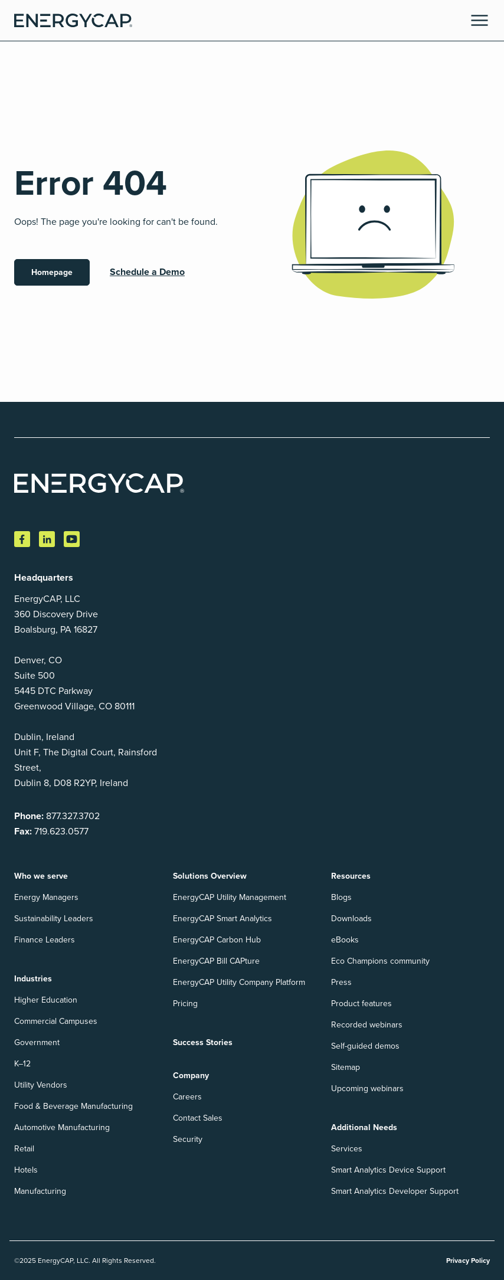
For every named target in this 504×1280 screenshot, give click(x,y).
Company (191, 1075)
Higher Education (45, 1000)
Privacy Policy (468, 1260)
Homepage (52, 272)
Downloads (351, 918)
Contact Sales (197, 1118)
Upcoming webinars (367, 1088)
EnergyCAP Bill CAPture (216, 961)
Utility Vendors (40, 1085)
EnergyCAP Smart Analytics (222, 918)
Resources (351, 876)
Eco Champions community (380, 961)
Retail (24, 1148)
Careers (187, 1097)
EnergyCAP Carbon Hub (217, 940)
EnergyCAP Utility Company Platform (239, 982)
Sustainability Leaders (53, 918)
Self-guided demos (365, 1046)
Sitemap (345, 1067)
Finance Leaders (44, 940)
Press (341, 982)
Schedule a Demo (147, 272)
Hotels (26, 1170)
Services (346, 1148)
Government (37, 1042)
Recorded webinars (366, 1025)
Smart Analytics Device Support (388, 1170)
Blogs (341, 897)
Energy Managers (46, 897)
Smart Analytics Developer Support (395, 1191)
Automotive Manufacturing (62, 1127)
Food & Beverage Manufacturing (73, 1106)
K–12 (22, 1064)
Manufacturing (40, 1191)
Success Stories (203, 1042)
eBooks (345, 940)
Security (187, 1139)
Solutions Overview (210, 876)
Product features (361, 1003)
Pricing (185, 1003)
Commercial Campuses (55, 1021)
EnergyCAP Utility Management (229, 897)
